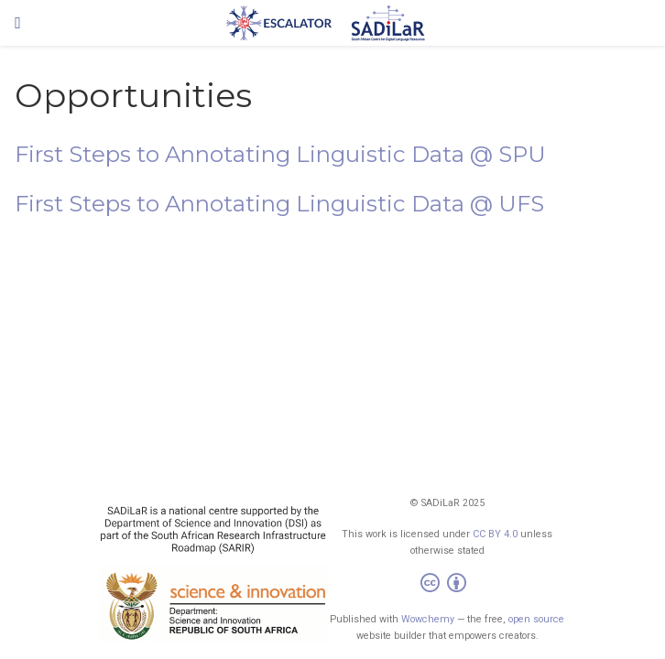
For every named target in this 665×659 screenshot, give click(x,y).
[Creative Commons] (447, 585)
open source (536, 619)
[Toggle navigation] (18, 23)
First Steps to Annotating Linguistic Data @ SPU (280, 154)
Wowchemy (427, 619)
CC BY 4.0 (495, 534)
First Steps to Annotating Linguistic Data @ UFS (279, 203)
